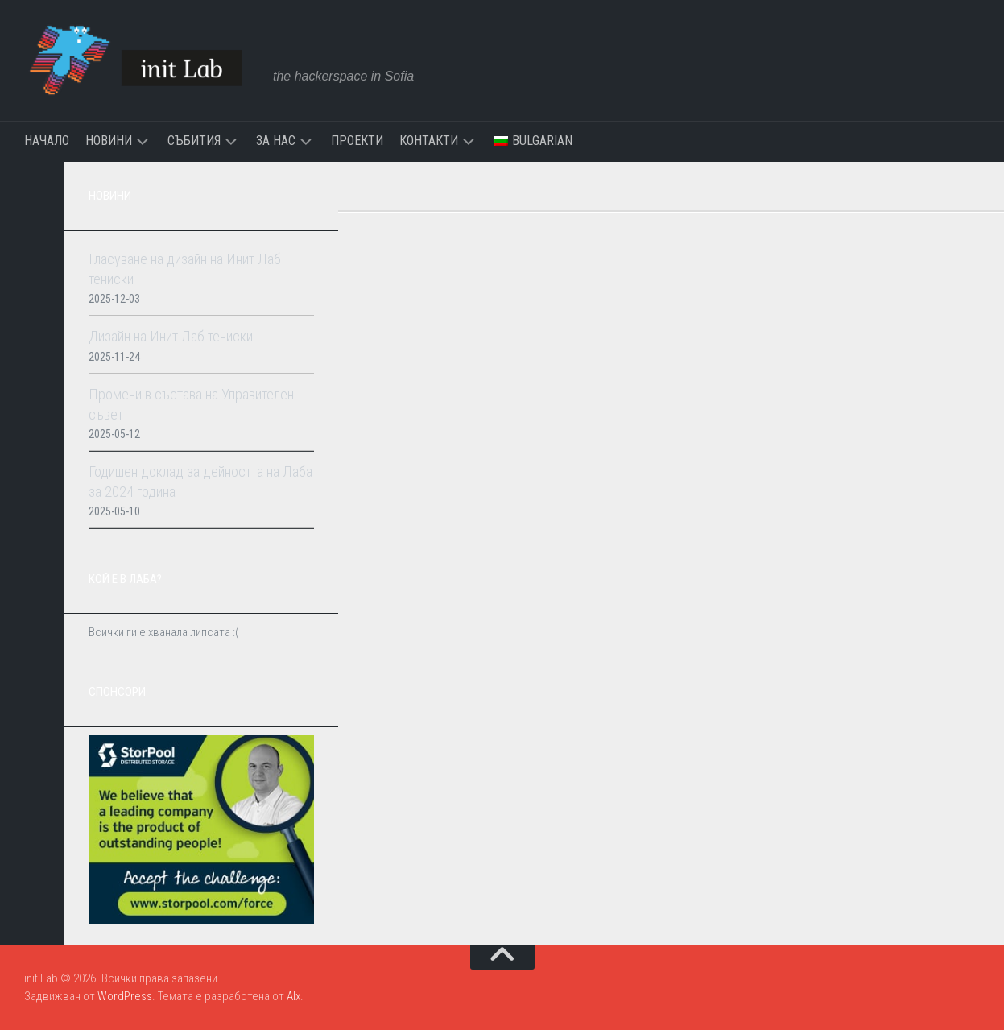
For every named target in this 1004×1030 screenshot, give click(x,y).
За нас (275, 140)
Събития (194, 140)
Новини (108, 140)
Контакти (428, 140)
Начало (46, 140)
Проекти (357, 140)
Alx (293, 996)
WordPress (124, 996)
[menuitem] (533, 141)
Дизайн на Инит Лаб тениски (171, 336)
